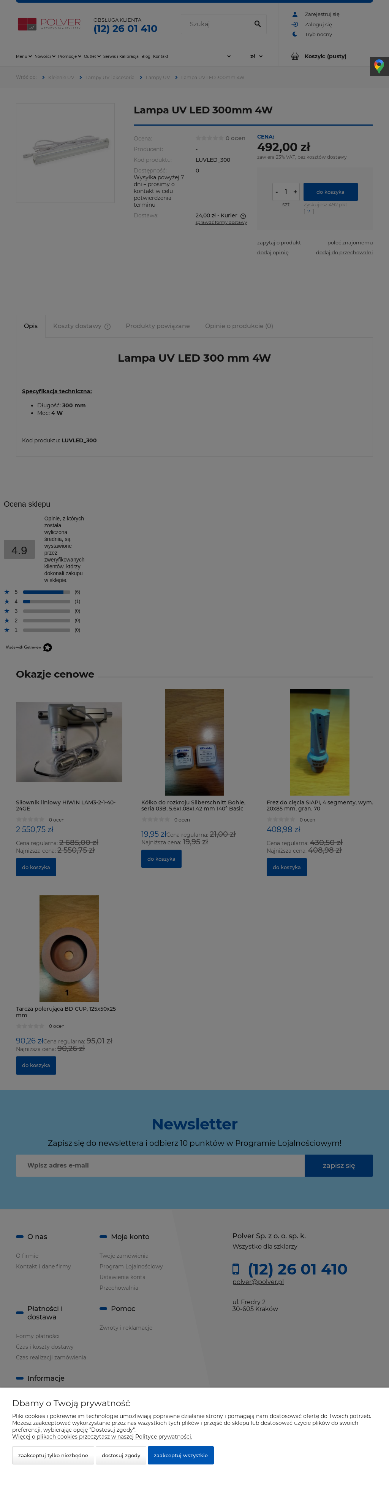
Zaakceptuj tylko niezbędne (53, 1455)
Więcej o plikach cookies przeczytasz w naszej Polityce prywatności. (102, 1436)
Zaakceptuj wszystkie (181, 1455)
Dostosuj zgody (121, 1455)
